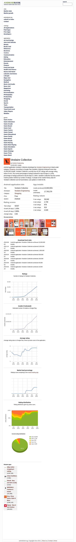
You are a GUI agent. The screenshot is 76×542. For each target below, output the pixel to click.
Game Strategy (9, 151)
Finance (6, 65)
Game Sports (8, 149)
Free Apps (7, 32)
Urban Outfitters (12, 476)
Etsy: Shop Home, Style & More (11, 498)
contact (6, 21)
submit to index (9, 19)
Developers (7, 34)
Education (7, 59)
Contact (50, 541)
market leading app (33, 372)
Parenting (7, 90)
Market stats (8, 11)
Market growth (8, 13)
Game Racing (8, 142)
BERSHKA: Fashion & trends (10, 489)
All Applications (9, 28)
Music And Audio (9, 84)
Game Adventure (9, 122)
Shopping (12, 169)
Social (6, 101)
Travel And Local (9, 109)
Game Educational (10, 134)
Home (55, 541)
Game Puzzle (8, 140)
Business (7, 51)
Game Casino (8, 130)
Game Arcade (8, 124)
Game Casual (8, 132)
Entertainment (8, 61)
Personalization (9, 92)
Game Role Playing (10, 145)
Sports (6, 103)
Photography (8, 94)
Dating (6, 57)
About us (44, 541)
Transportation (8, 107)
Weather (6, 113)
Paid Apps (7, 30)
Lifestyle (6, 76)
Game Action (8, 119)
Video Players (8, 111)
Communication (9, 55)
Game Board (8, 126)
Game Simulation (9, 147)
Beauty (6, 44)
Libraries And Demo (10, 74)
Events (6, 63)
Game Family (8, 136)
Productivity (8, 96)
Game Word (7, 155)
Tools (5, 105)
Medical (6, 82)
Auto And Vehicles (10, 42)
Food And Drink (9, 67)
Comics (6, 53)
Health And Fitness (10, 69)
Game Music (8, 138)
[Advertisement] (44, 3)
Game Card (7, 128)
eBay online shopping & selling (10, 469)
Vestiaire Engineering (18, 163)
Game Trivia (8, 153)
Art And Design (9, 40)
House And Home (9, 71)
